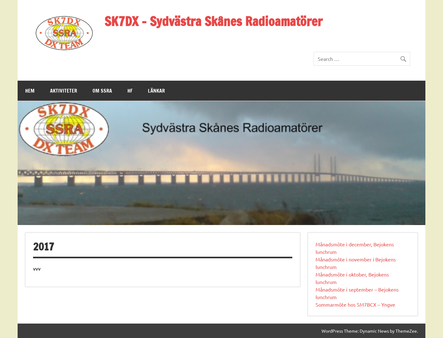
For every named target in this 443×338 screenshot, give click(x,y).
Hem (30, 90)
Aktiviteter (63, 90)
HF (129, 90)
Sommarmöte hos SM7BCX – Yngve (355, 304)
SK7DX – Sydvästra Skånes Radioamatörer (213, 21)
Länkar (156, 90)
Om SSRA (102, 90)
